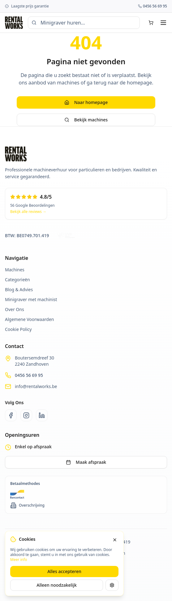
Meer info (18, 559)
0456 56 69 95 (29, 375)
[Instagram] (26, 415)
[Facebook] (11, 415)
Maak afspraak (86, 462)
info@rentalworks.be (36, 386)
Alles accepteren (64, 571)
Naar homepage (86, 102)
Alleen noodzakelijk (57, 585)
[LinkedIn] (42, 415)
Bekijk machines (86, 120)
